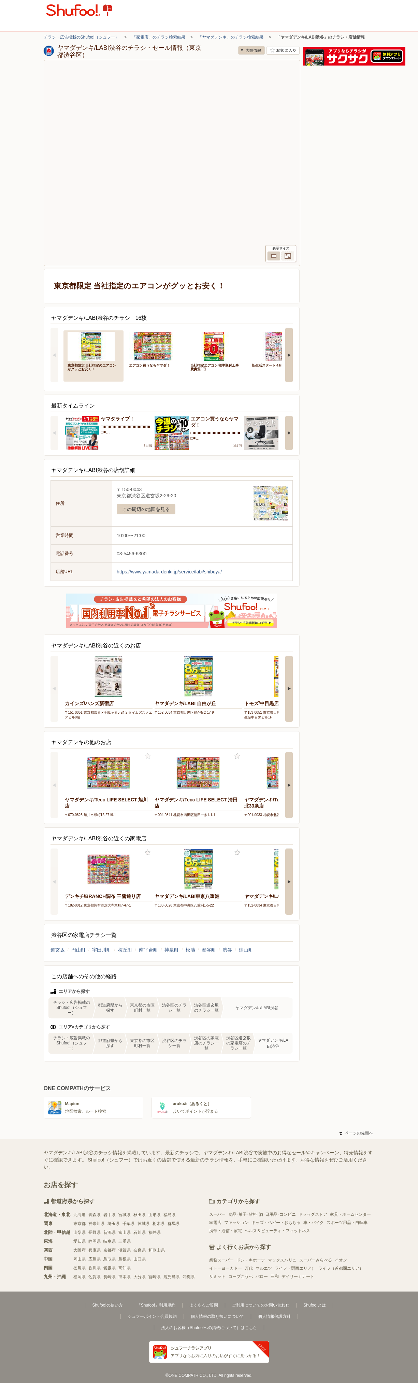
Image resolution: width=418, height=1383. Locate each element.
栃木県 (159, 1223)
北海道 (79, 1214)
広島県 (94, 1259)
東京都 (79, 1223)
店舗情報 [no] (251, 50)
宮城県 (124, 1214)
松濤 (190, 950)
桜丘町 (125, 950)
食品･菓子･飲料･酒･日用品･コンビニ (262, 1214)
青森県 (94, 1214)
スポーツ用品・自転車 (347, 1222)
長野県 (94, 1232)
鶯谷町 (209, 950)
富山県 (124, 1232)
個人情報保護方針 (274, 1316)
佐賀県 (94, 1276)
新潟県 (109, 1232)
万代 (249, 1268)
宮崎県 (154, 1276)
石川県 (139, 1232)
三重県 (124, 1241)
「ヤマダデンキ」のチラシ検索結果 (230, 37)
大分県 (139, 1276)
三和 (275, 1276)
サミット (217, 1276)
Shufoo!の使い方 (107, 1305)
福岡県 (79, 1276)
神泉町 (171, 950)
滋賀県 (124, 1250)
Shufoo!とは (314, 1305)
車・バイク (313, 1222)
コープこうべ (240, 1276)
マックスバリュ (282, 1260)
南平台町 (148, 950)
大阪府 (79, 1250)
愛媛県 (109, 1268)
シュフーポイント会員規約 (152, 1316)
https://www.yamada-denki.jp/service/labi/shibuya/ (169, 571)
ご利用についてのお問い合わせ (260, 1305)
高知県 (124, 1268)
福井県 (154, 1232)
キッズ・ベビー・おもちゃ (276, 1222)
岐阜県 (109, 1241)
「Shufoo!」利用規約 (156, 1305)
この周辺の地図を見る (146, 509)
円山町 (78, 950)
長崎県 (109, 1276)
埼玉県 (113, 1223)
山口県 (139, 1259)
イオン (341, 1260)
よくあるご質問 (203, 1305)
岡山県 (79, 1259)
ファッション (236, 1222)
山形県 (154, 1214)
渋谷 (227, 950)
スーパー (217, 1214)
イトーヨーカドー (225, 1268)
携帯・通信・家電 (225, 1230)
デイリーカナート (298, 1276)
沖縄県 (189, 1276)
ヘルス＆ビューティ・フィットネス (277, 1230)
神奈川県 (96, 1223)
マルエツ (264, 1268)
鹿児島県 (171, 1276)
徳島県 (79, 1268)
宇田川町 (101, 950)
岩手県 (109, 1214)
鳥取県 (109, 1259)
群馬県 (174, 1223)
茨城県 (144, 1223)
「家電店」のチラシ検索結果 (158, 37)
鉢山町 (246, 950)
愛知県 (79, 1241)
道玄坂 (58, 950)
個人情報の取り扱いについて (217, 1316)
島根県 (124, 1259)
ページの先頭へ (356, 1133)
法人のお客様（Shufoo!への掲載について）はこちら (209, 1327)
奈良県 (139, 1250)
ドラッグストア (313, 1214)
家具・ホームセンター (350, 1214)
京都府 (109, 1250)
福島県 (169, 1214)
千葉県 (128, 1223)
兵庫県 (94, 1250)
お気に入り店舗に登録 (283, 50)
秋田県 (139, 1214)
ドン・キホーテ (250, 1260)
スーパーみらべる (315, 1260)
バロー (262, 1276)
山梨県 (79, 1232)
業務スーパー (221, 1260)
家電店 (215, 1222)
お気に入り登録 (147, 756)
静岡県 (94, 1241)
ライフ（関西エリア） (295, 1268)
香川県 (94, 1268)
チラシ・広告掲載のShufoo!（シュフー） (81, 37)
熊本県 (124, 1276)
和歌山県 (156, 1250)
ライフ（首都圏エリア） (340, 1268)
